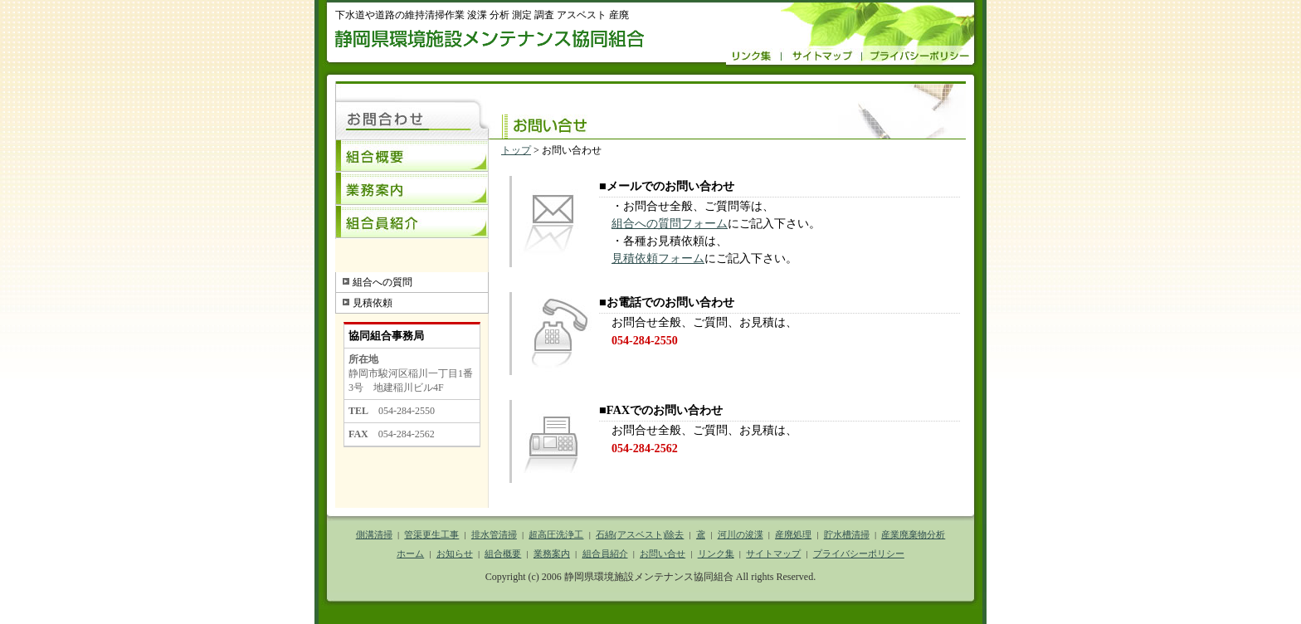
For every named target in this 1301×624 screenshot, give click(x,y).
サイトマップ (773, 553)
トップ (516, 150)
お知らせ (454, 553)
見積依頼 (372, 303)
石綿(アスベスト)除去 (640, 534)
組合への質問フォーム (670, 223)
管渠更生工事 (431, 534)
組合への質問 (382, 282)
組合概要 (412, 156)
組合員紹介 (412, 222)
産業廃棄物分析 (913, 534)
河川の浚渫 (740, 534)
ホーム (410, 553)
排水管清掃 (494, 534)
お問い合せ (662, 553)
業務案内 (412, 189)
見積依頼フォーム (658, 258)
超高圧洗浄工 (556, 534)
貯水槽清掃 (847, 534)
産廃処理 (793, 534)
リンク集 (716, 553)
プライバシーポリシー (858, 553)
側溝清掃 (374, 534)
